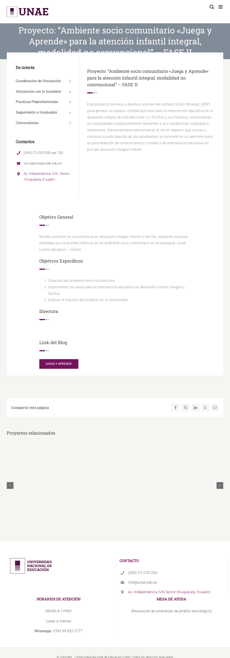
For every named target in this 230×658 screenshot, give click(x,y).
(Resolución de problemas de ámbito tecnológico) (171, 611)
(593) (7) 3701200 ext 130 (43, 153)
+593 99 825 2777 (58, 631)
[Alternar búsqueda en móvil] (212, 6)
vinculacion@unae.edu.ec (43, 163)
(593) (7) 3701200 (142, 573)
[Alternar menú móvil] (221, 6)
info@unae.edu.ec (142, 582)
